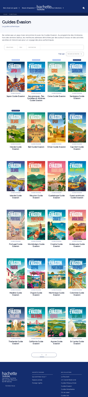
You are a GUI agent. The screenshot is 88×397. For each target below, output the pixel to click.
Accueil (5, 14)
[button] (10, 47)
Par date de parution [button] (73, 54)
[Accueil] (44, 7)
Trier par (61, 54)
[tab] (11, 8)
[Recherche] (84, 8)
